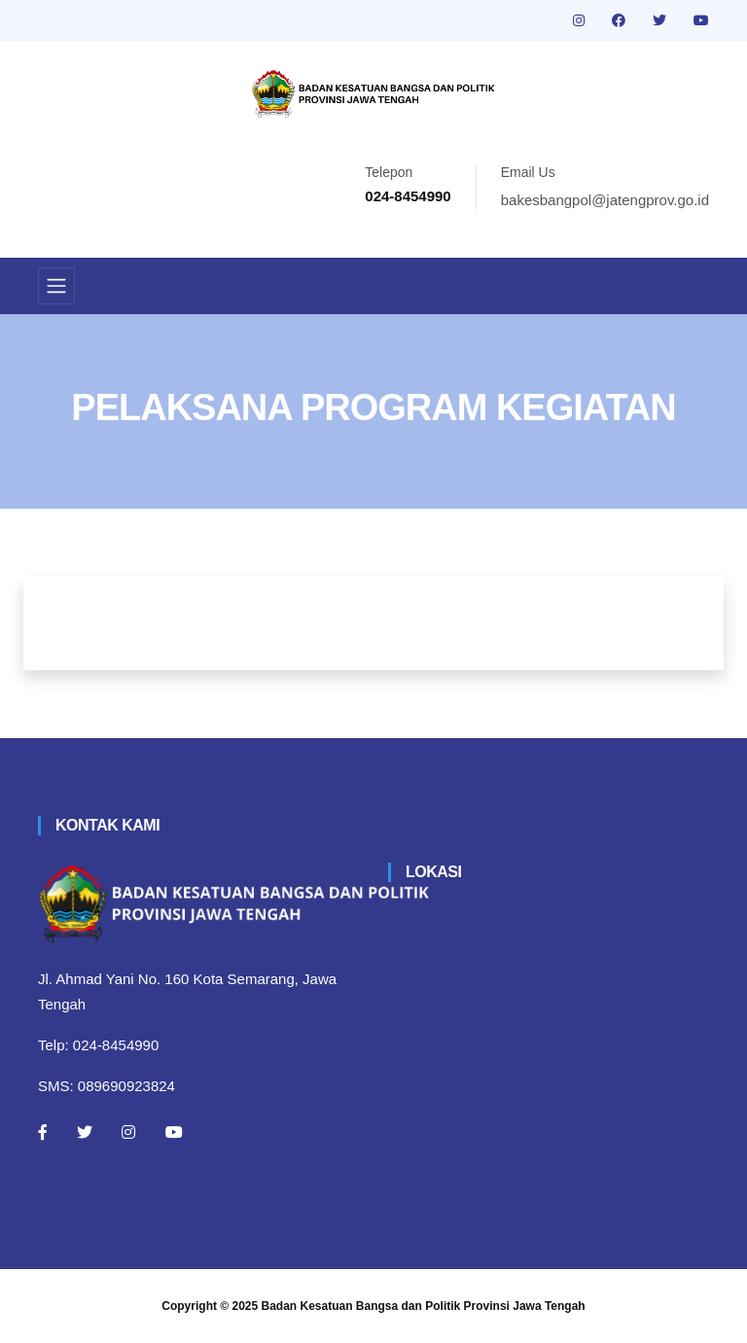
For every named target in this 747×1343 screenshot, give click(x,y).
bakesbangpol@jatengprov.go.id (605, 200)
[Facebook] (42, 1131)
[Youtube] (174, 1131)
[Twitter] (84, 1131)
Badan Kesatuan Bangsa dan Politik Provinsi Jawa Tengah (424, 1306)
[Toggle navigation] (56, 285)
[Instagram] (128, 1131)
